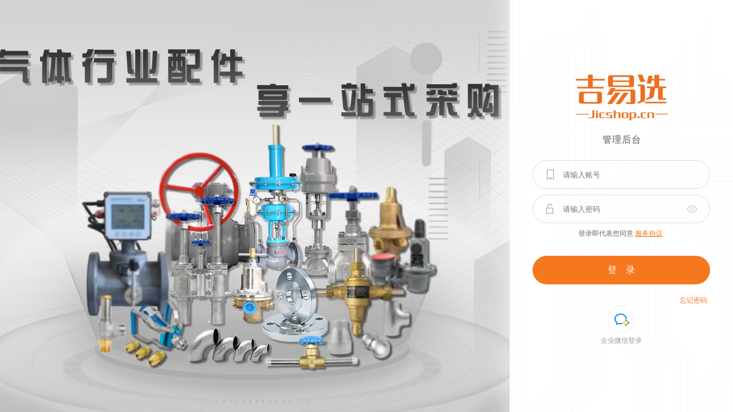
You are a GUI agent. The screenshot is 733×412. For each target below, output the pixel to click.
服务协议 (649, 233)
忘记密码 (693, 300)
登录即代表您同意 (620, 233)
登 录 (621, 270)
